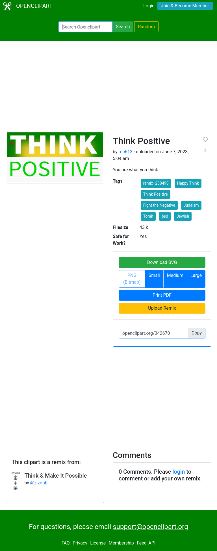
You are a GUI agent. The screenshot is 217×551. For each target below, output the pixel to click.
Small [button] (154, 275)
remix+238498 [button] (156, 183)
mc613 (125, 151)
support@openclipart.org (150, 527)
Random (146, 26)
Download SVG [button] (162, 262)
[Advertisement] (108, 88)
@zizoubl (39, 483)
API (151, 543)
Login (148, 5)
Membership (121, 543)
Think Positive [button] (155, 194)
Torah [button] (148, 216)
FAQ (66, 543)
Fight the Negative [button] (159, 205)
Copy (197, 333)
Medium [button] (175, 275)
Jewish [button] (183, 216)
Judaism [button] (191, 205)
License (98, 543)
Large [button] (196, 275)
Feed (142, 543)
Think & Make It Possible (55, 475)
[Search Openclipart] (85, 26)
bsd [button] (165, 216)
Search (123, 26)
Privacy (80, 543)
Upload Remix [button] (162, 308)
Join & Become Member (185, 5)
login (178, 471)
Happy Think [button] (188, 183)
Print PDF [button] (162, 295)
